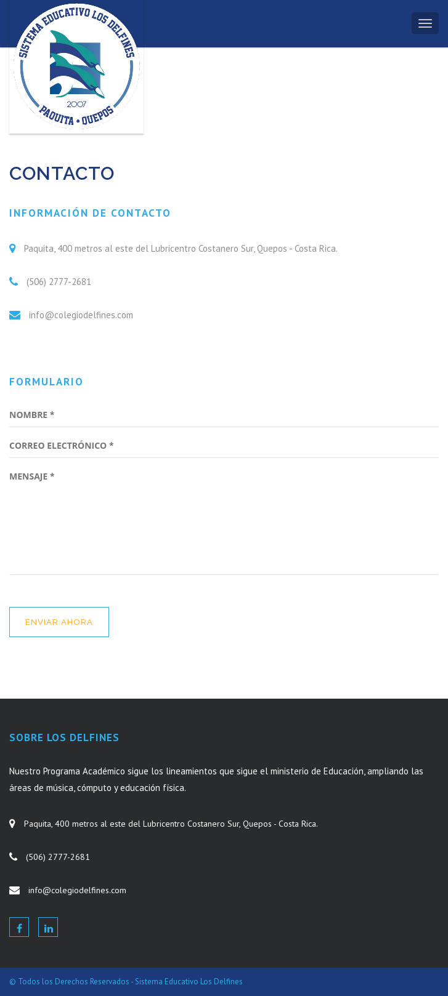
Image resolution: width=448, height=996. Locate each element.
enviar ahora (59, 622)
